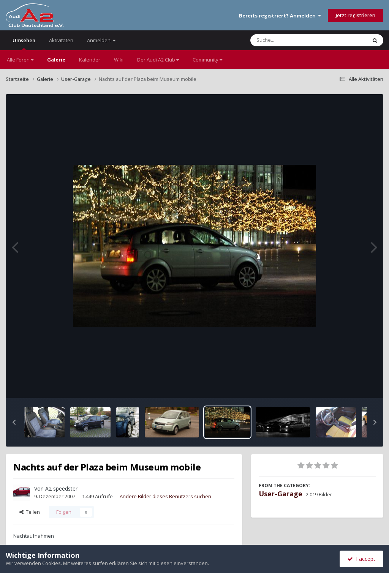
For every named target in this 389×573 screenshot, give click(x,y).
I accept (361, 558)
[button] (14, 422)
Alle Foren (20, 59)
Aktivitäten (61, 40)
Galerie (56, 59)
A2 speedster (61, 488)
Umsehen (24, 43)
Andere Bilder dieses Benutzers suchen (165, 496)
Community (207, 59)
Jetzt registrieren (355, 15)
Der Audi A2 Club (158, 59)
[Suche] (293, 40)
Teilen (29, 511)
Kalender (89, 59)
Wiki (118, 59)
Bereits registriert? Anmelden (280, 15)
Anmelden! (101, 40)
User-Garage (280, 493)
